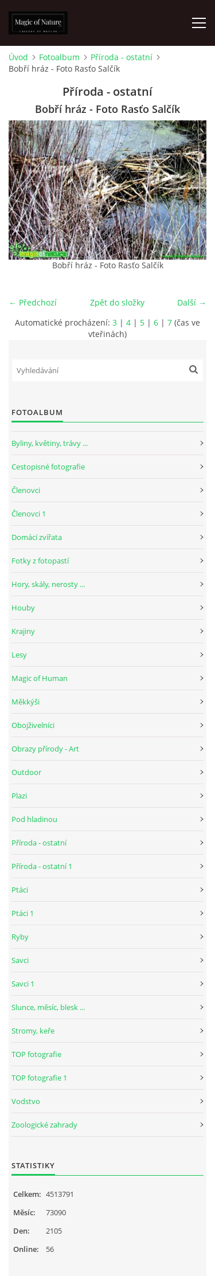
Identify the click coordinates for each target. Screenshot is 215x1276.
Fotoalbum (59, 57)
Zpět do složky (117, 302)
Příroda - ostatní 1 (41, 866)
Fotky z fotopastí (40, 560)
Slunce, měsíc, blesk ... (48, 1007)
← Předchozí (33, 302)
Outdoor (26, 772)
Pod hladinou (34, 819)
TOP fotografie (36, 1054)
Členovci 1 (28, 513)
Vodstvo (25, 1101)
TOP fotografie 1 (39, 1078)
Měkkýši (25, 701)
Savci (20, 960)
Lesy (19, 654)
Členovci (25, 490)
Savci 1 (22, 983)
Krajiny (23, 631)
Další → (191, 302)
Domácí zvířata (36, 537)
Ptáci (19, 889)
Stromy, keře (32, 1031)
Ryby (20, 936)
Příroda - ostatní (122, 57)
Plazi (19, 795)
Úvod (18, 57)
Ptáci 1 (22, 913)
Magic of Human (39, 678)
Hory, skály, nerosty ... (48, 584)
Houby (23, 607)
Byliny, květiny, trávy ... (49, 443)
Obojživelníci (32, 725)
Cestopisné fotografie (48, 466)
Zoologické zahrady (44, 1125)
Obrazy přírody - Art (45, 748)
